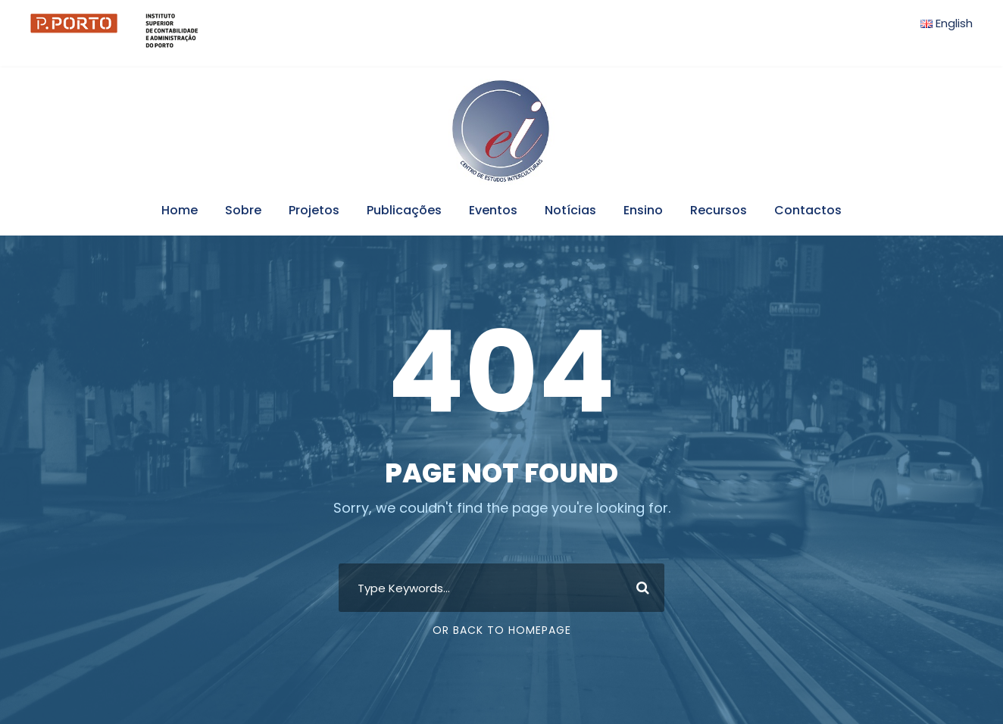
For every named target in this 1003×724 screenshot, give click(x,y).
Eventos (493, 210)
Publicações (404, 210)
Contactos (808, 210)
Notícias (570, 210)
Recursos (718, 210)
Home (179, 210)
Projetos (314, 210)
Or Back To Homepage (502, 630)
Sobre (243, 210)
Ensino (643, 210)
